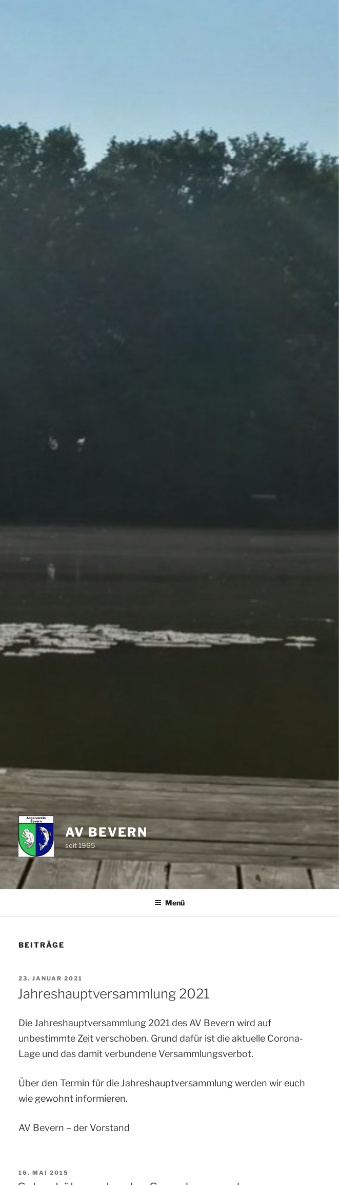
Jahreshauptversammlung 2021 (113, 994)
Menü (169, 902)
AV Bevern (106, 832)
